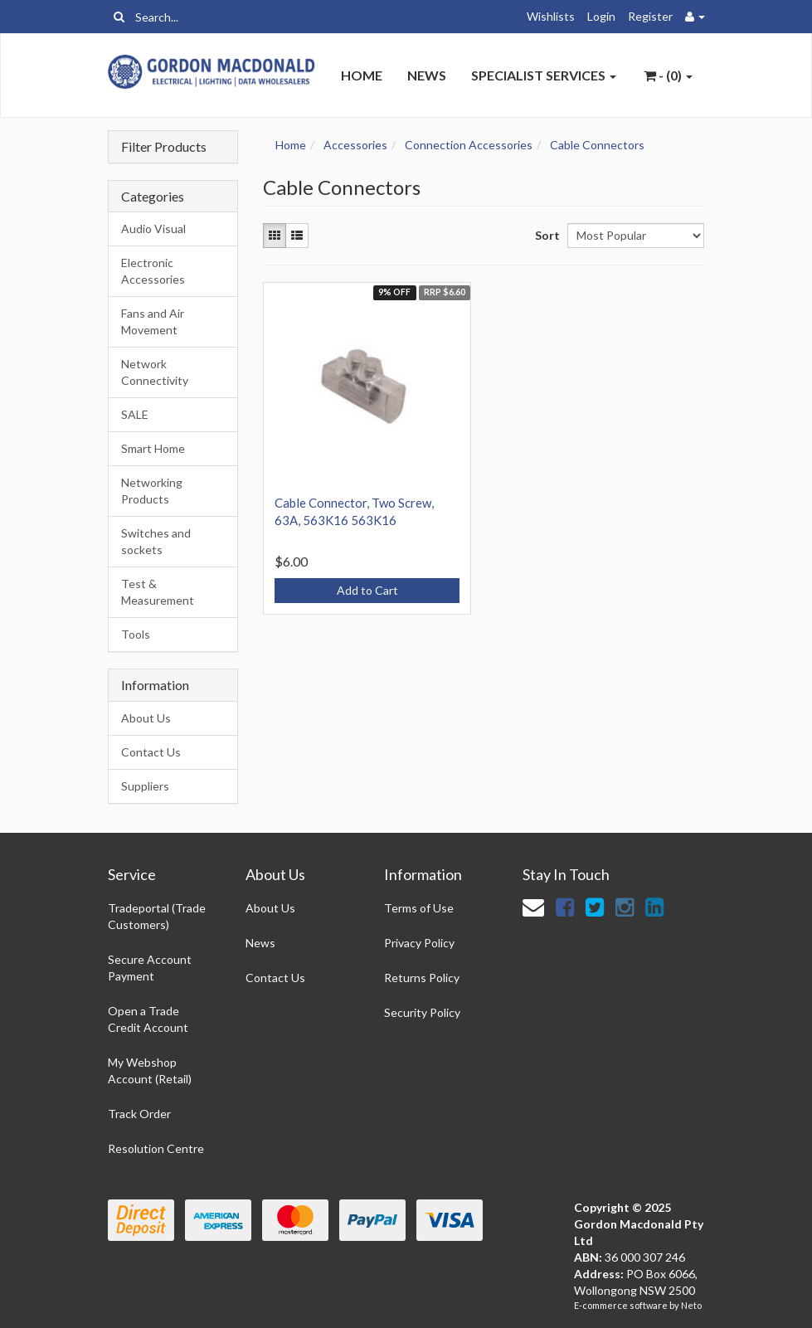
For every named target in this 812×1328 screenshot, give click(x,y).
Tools (135, 634)
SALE (134, 414)
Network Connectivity (154, 372)
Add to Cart (367, 590)
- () (668, 75)
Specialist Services (543, 75)
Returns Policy (421, 977)
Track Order (139, 1114)
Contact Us (151, 752)
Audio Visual (153, 228)
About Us (146, 718)
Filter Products (164, 146)
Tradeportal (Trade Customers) (157, 916)
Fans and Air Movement (152, 321)
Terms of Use (419, 908)
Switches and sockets (156, 541)
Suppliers (145, 786)
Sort (545, 235)
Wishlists (551, 16)
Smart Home (153, 448)
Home (361, 75)
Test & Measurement (157, 591)
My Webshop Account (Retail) (150, 1070)
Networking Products (151, 490)
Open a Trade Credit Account (148, 1019)
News (426, 75)
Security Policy (422, 1012)
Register (650, 16)
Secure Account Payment (150, 967)
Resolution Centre (156, 1148)
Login (601, 16)
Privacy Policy (419, 943)
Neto (691, 1305)
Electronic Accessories (153, 270)
